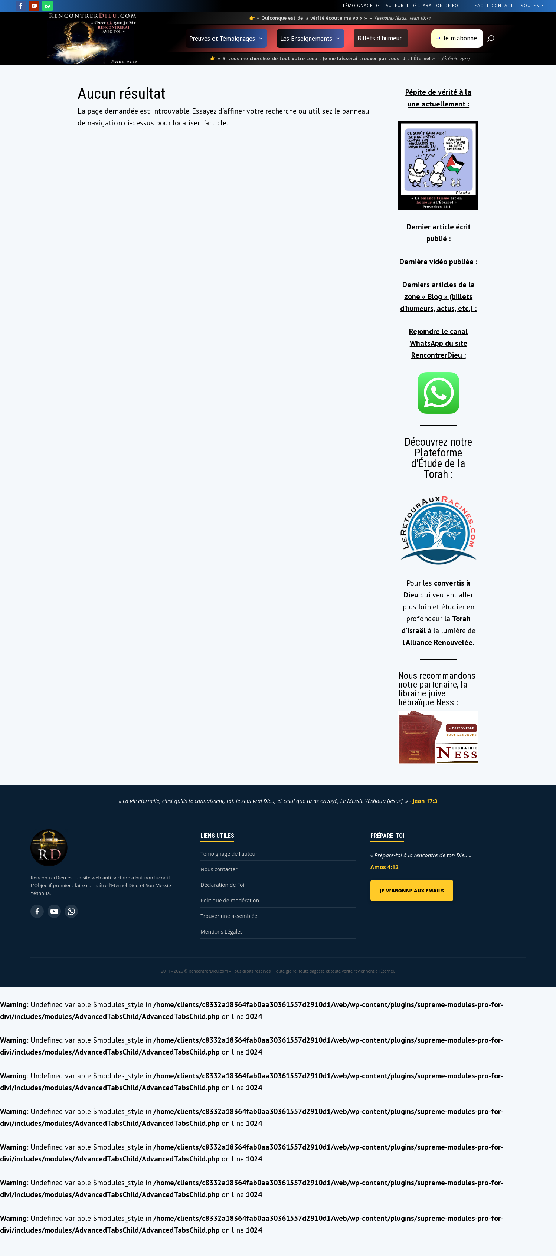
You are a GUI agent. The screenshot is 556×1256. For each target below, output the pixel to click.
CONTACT (502, 6)
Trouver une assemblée (228, 915)
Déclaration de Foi (222, 884)
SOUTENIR (532, 6)
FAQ (479, 6)
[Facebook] (37, 911)
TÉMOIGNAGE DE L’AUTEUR (373, 6)
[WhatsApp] (71, 911)
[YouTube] (54, 911)
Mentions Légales (221, 931)
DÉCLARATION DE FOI (435, 6)
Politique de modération (229, 900)
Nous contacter (219, 869)
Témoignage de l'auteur (229, 853)
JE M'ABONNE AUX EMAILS (412, 890)
